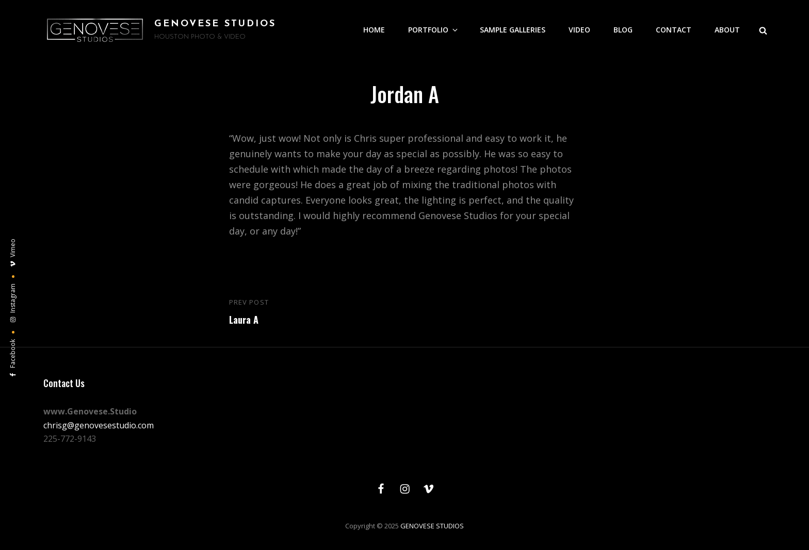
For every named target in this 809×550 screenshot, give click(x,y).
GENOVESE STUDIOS (215, 24)
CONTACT (673, 30)
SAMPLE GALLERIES (512, 30)
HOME (374, 30)
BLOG (623, 30)
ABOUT (727, 30)
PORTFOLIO (433, 30)
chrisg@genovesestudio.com (98, 425)
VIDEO (579, 30)
